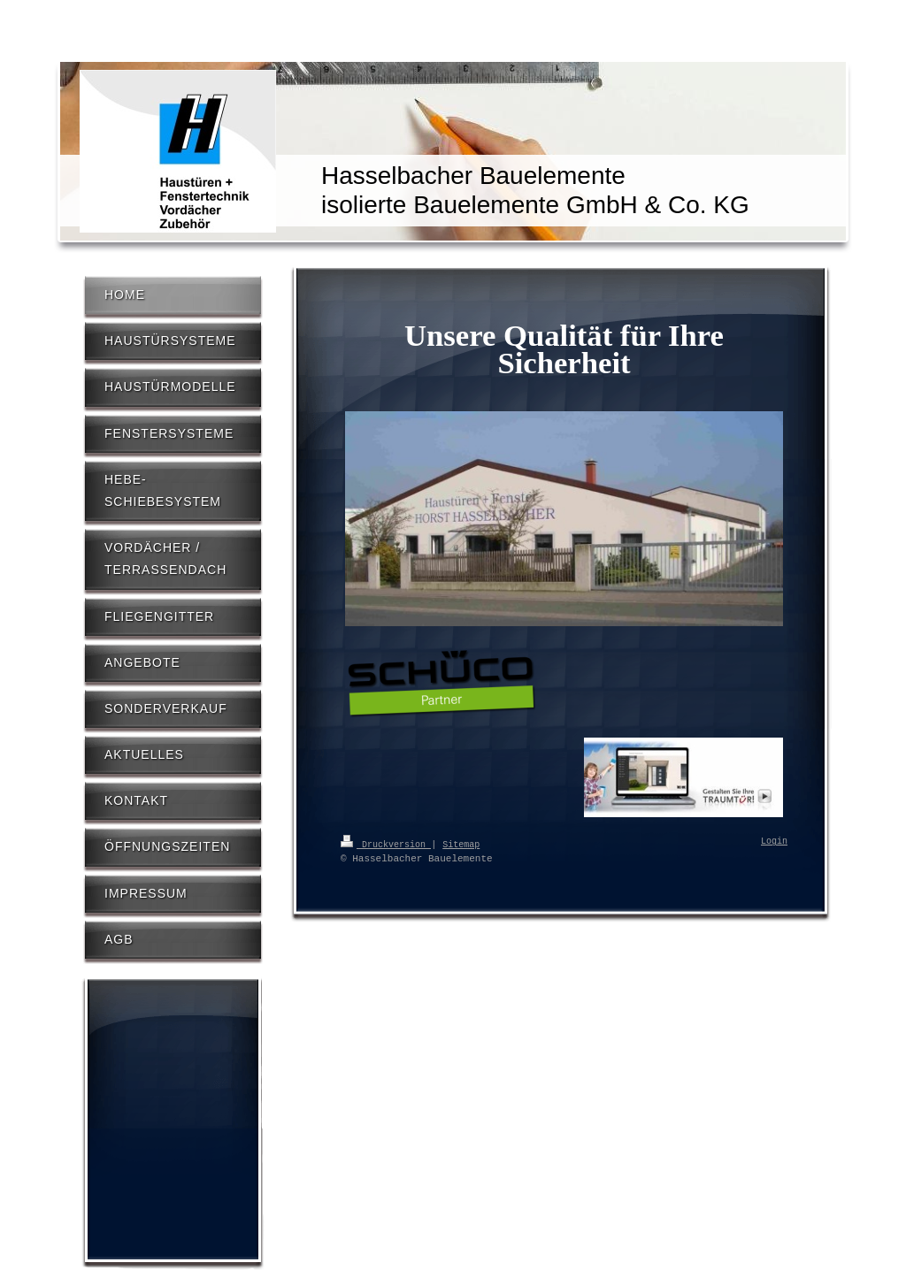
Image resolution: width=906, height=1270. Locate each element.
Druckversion (386, 844)
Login (774, 842)
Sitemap (461, 844)
